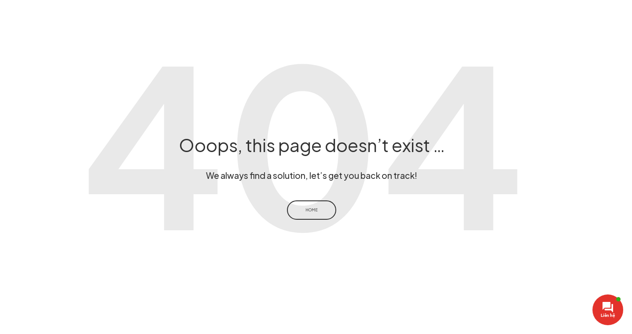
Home (311, 209)
